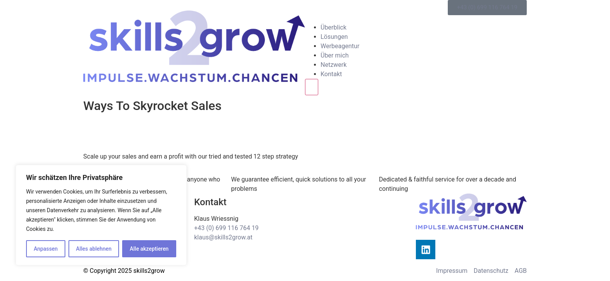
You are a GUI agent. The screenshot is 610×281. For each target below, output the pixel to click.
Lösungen (334, 36)
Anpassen (45, 249)
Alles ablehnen (94, 249)
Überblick (334, 27)
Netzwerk (334, 64)
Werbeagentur (340, 46)
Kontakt (331, 74)
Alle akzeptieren (149, 249)
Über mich (335, 55)
